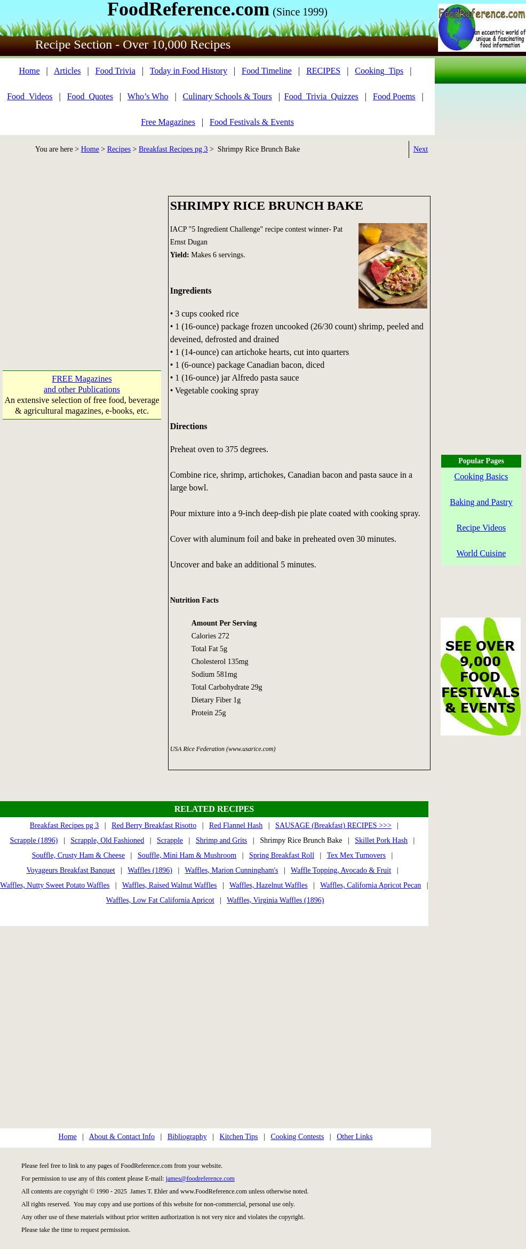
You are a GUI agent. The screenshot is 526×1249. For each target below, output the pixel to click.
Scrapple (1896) (34, 840)
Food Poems (394, 96)
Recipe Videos (481, 527)
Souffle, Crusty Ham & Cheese (78, 855)
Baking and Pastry (481, 502)
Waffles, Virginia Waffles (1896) (275, 900)
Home (29, 70)
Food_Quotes (90, 96)
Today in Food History (188, 70)
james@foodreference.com (200, 1178)
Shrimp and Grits (221, 840)
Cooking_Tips (379, 70)
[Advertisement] (82, 262)
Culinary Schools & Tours (227, 96)
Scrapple (170, 840)
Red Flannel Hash (235, 825)
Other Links (354, 1137)
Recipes (119, 149)
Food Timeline (267, 70)
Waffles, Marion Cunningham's (231, 870)
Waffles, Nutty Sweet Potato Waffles (54, 885)
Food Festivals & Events (252, 122)
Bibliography (187, 1137)
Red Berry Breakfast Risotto (153, 825)
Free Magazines (168, 122)
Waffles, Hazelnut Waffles (268, 885)
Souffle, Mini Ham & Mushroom (187, 855)
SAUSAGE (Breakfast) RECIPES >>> (333, 825)
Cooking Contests (297, 1137)
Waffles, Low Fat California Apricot (160, 900)
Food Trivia (115, 70)
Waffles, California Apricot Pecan (370, 885)
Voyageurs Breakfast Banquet (71, 870)
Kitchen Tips (239, 1137)
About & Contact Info (122, 1137)
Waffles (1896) (149, 870)
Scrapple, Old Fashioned (107, 840)
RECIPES (323, 70)
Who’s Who (148, 96)
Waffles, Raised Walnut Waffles (169, 885)
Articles (67, 70)
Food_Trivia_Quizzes (321, 96)
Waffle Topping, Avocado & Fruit (341, 870)
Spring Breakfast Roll (281, 855)
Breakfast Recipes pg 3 (173, 149)
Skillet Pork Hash (381, 840)
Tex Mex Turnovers (356, 855)
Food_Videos (29, 96)
